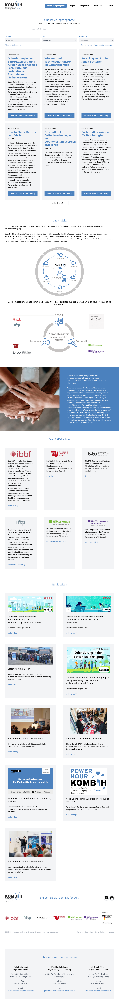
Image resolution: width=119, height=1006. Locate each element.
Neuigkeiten (84, 6)
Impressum (110, 932)
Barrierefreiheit (100, 932)
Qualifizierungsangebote (55, 6)
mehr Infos (13, 633)
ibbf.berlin (13, 506)
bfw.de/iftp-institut (16, 565)
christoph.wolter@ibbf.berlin (98, 990)
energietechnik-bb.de (56, 541)
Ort (43, 36)
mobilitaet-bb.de (93, 542)
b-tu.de (89, 476)
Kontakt (109, 6)
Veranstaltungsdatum (104, 45)
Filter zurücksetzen (13, 45)
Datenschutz (89, 932)
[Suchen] (86, 29)
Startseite (80, 932)
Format (8, 36)
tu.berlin (51, 476)
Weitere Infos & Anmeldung (23, 115)
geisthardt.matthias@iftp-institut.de (59, 990)
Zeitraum (83, 36)
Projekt (72, 6)
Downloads (98, 6)
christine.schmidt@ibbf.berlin (21, 990)
